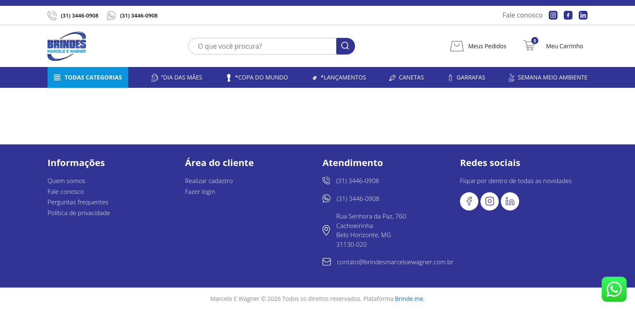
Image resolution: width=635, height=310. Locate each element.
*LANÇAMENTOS (338, 77)
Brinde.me (409, 299)
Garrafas (465, 77)
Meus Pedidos (487, 46)
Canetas (406, 77)
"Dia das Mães (176, 77)
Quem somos (66, 180)
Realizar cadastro (209, 180)
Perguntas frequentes (78, 202)
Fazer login (200, 191)
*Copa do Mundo (256, 77)
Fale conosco (522, 15)
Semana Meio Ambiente (548, 77)
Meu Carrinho (564, 46)
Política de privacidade (79, 212)
